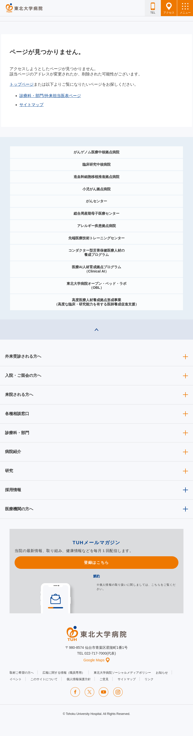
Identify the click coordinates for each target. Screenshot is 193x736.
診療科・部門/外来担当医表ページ (50, 96)
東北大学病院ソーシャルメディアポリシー (122, 672)
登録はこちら (96, 562)
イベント (16, 679)
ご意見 (104, 679)
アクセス (168, 8)
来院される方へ (19, 394)
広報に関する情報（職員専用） (63, 672)
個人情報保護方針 (79, 679)
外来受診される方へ (23, 356)
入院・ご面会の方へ (23, 375)
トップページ (22, 84)
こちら (155, 584)
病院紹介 (13, 451)
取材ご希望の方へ (22, 672)
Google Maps (96, 660)
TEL (153, 8)
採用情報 (13, 490)
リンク (149, 679)
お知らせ (162, 672)
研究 (9, 471)
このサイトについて (44, 679)
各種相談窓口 (17, 413)
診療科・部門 (17, 433)
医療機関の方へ (19, 509)
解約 (96, 576)
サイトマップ (31, 105)
